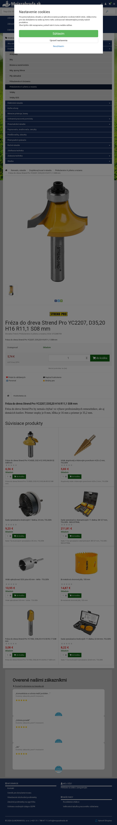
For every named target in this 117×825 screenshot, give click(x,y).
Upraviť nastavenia (58, 40)
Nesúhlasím (58, 46)
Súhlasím (58, 33)
